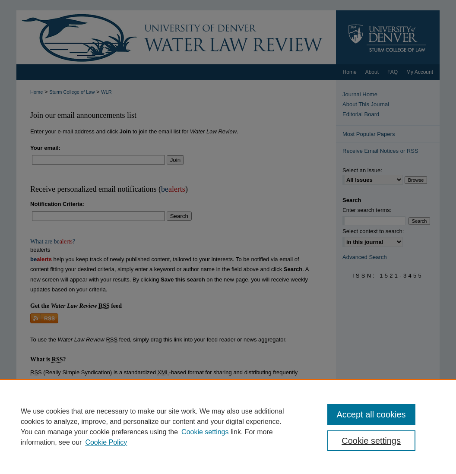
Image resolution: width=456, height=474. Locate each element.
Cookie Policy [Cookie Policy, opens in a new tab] (106, 442)
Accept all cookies (371, 414)
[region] (228, 426)
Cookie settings (204, 432)
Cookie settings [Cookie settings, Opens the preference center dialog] (371, 441)
